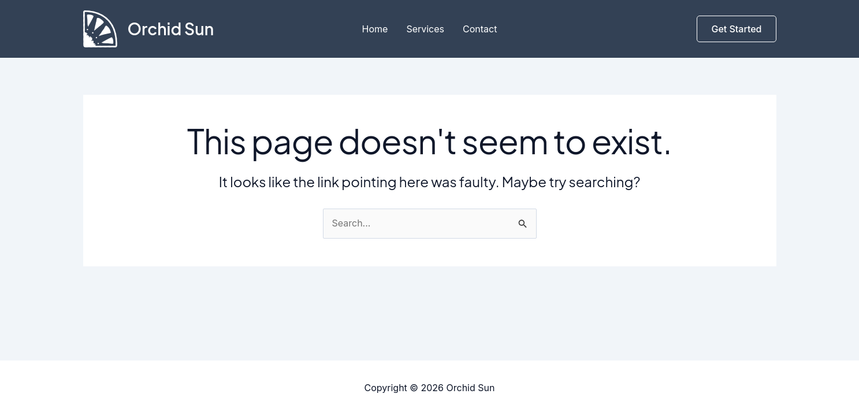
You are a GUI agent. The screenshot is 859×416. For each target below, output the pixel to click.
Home (375, 29)
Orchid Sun (171, 28)
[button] (736, 29)
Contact (480, 29)
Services (425, 29)
